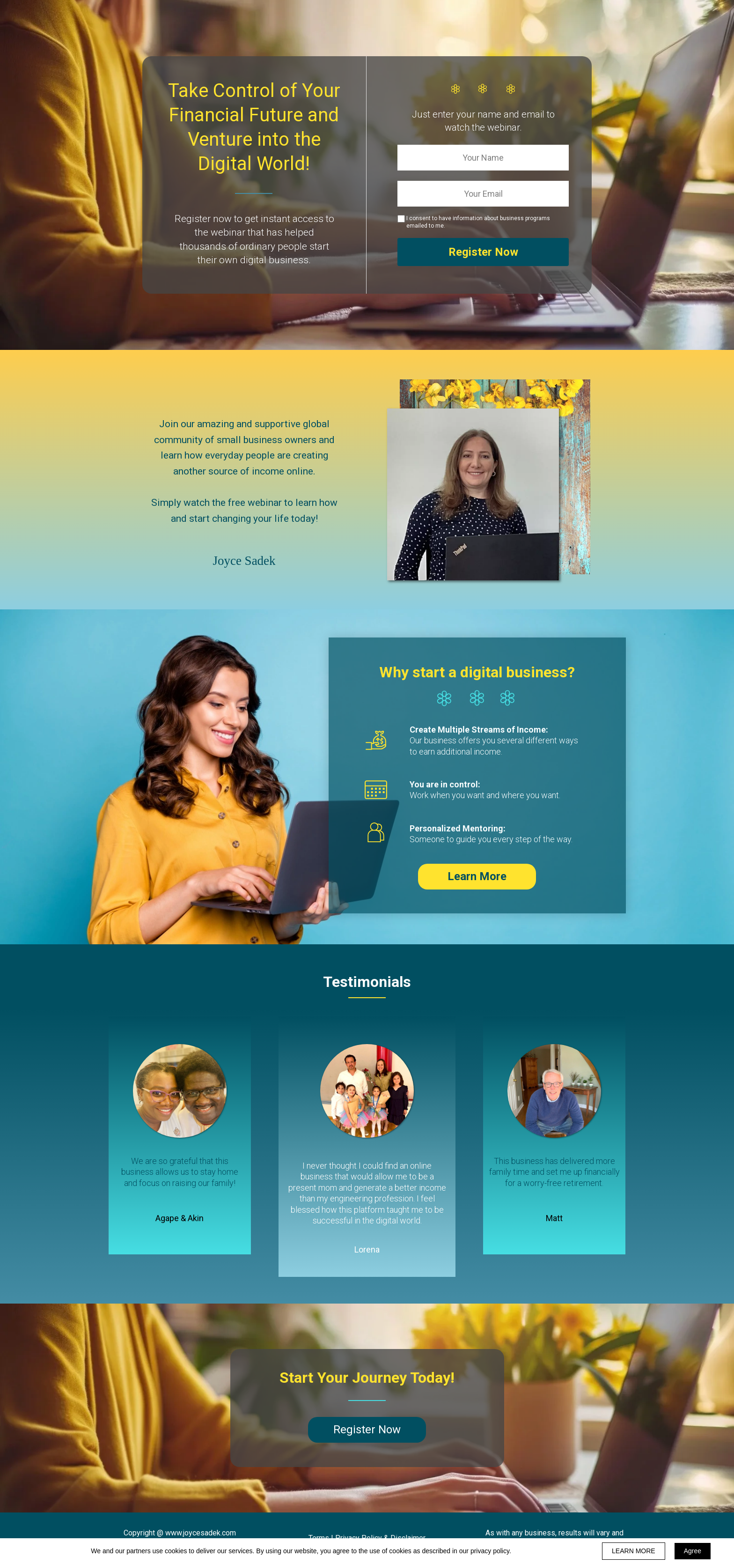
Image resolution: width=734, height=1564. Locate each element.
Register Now (483, 252)
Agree (692, 1551)
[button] (477, 876)
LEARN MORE (633, 1551)
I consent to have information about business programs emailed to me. (478, 222)
